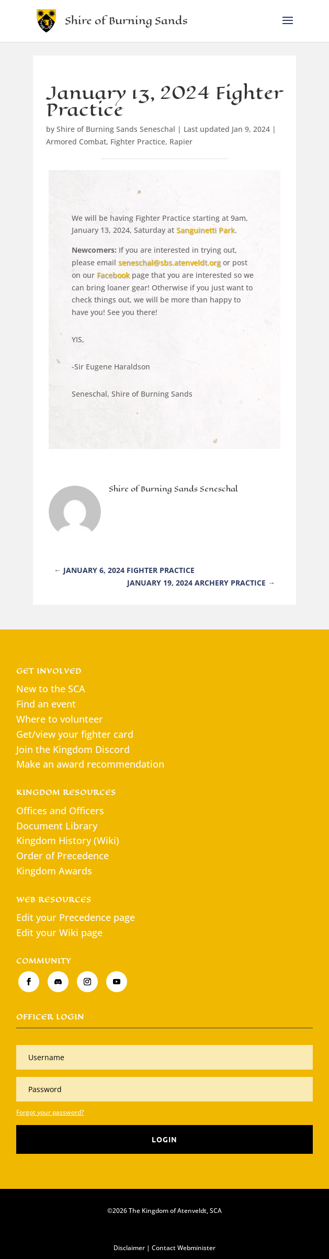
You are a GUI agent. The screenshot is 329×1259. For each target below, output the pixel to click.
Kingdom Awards (54, 870)
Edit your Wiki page (59, 932)
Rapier (180, 142)
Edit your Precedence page (75, 917)
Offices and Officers (60, 810)
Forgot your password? (50, 1112)
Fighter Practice (137, 142)
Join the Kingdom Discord (73, 749)
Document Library (56, 825)
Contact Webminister (183, 1247)
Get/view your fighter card (74, 734)
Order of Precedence (62, 855)
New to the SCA (50, 688)
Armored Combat (76, 142)
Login (164, 1139)
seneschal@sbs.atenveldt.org (169, 262)
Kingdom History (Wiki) (67, 840)
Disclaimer (129, 1247)
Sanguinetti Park (205, 230)
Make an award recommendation (90, 764)
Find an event (46, 704)
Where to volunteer (59, 719)
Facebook (113, 275)
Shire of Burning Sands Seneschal (115, 129)
